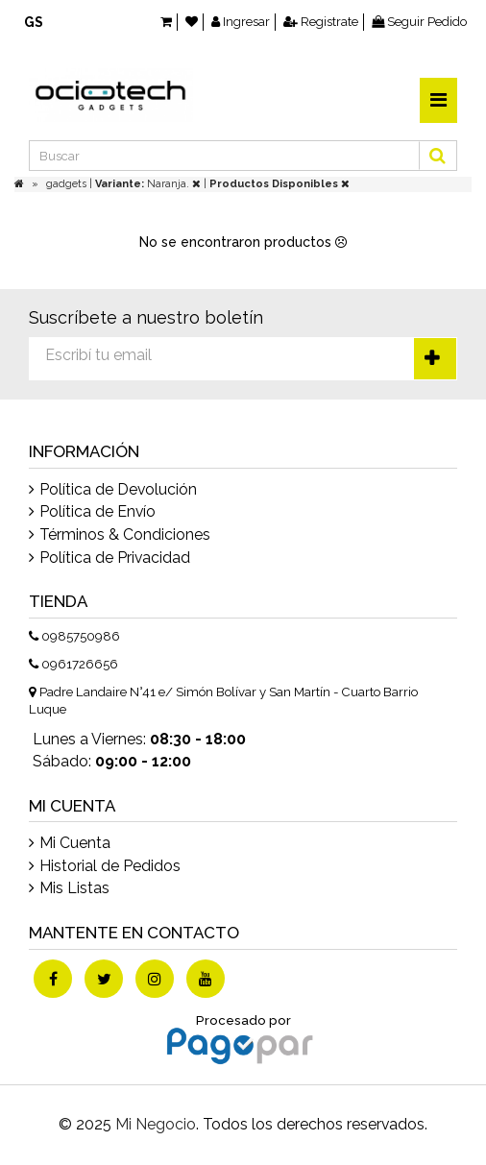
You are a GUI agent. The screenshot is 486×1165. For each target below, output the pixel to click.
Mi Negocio (155, 1124)
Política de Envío (97, 511)
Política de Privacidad (114, 557)
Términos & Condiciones (124, 534)
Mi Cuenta (74, 843)
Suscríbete (435, 358)
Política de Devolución (118, 489)
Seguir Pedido (419, 21)
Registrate (320, 21)
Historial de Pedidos (110, 866)
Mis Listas (74, 888)
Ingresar (240, 21)
